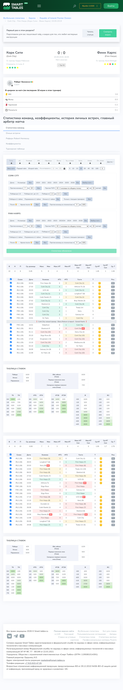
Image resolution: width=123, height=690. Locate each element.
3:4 (113, 497)
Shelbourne (79, 342)
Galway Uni (79, 314)
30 (85, 168)
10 (73, 168)
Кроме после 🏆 (26, 204)
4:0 (113, 353)
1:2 (113, 342)
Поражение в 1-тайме (33, 199)
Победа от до (51, 194)
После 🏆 (13, 204)
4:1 (113, 287)
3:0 (113, 346)
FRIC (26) (20, 311)
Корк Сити (14, 52)
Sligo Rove (46, 335)
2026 (73, 183)
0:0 (113, 283)
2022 (49, 183)
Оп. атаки (100, 162)
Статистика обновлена (61, 251)
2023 (55, 183)
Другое (110, 162)
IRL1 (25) (20, 332)
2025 (67, 183)
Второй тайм (33, 168)
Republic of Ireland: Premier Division (55, 18)
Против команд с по (22, 188)
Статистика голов (87, 637)
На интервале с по (52, 168)
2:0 (113, 328)
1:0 (113, 301)
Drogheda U (45, 339)
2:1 (113, 294)
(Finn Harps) (111, 56)
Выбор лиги (87, 183)
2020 (38, 183)
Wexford (45, 304)
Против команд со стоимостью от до (68, 204)
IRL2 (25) (19, 497)
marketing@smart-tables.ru (53, 660)
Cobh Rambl (45, 297)
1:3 (113, 511)
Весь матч (11, 168)
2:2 (113, 469)
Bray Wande (79, 301)
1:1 (113, 297)
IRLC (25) (20, 328)
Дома (12, 183)
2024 (61, 183)
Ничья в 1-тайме (49, 199)
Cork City (79, 283)
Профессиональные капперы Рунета (100, 640)
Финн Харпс (107, 52)
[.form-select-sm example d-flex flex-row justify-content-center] (74, 188)
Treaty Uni (79, 307)
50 (92, 168)
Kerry (80, 311)
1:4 (113, 304)
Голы (11, 162)
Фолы (59, 162)
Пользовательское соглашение (91, 634)
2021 (44, 183)
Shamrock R (45, 328)
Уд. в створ (70, 162)
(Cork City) (11, 56)
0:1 (113, 290)
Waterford (45, 325)
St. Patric (45, 318)
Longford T (80, 294)
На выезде (21, 183)
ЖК (38, 162)
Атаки (90, 162)
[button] (74, 6)
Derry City (79, 332)
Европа (32, 18)
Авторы (113, 634)
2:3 (113, 490)
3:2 (113, 514)
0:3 (113, 518)
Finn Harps (45, 283)
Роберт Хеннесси (22, 82)
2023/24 (62, 221)
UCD (46, 290)
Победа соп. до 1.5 (31, 194)
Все (30, 183)
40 (89, 168)
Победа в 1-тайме (15, 199)
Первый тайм (21, 168)
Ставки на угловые (67, 637)
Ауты (80, 162)
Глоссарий (68, 634)
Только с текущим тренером (74, 199)
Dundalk (45, 504)
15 (77, 168)
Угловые (29, 162)
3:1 (113, 315)
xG (20, 162)
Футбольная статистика (14, 18)
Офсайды (48, 162)
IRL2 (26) (20, 283)
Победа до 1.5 (15, 194)
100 (97, 168)
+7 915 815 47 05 (33, 663)
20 (81, 168)
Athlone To (79, 287)
